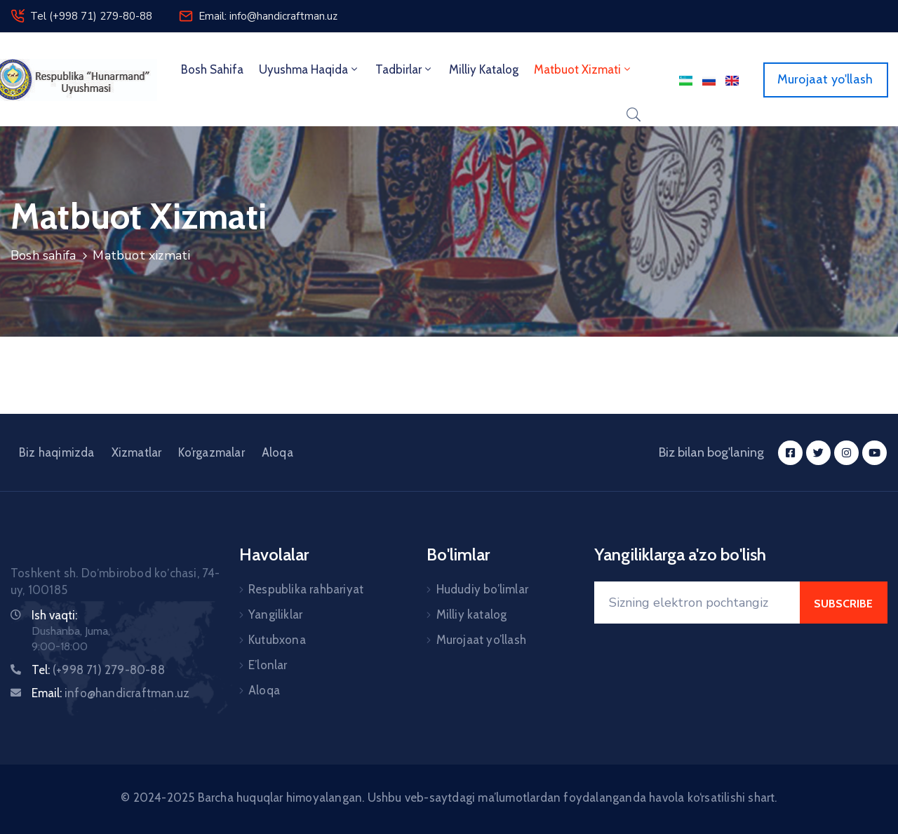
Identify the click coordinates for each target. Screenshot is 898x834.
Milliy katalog (471, 614)
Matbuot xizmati (583, 69)
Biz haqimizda (57, 452)
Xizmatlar (137, 452)
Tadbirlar (404, 69)
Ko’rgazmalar (211, 452)
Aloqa (277, 452)
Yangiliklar (275, 614)
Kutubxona (277, 640)
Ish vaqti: (54, 615)
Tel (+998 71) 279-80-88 (91, 16)
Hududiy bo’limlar (482, 589)
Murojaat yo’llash (481, 640)
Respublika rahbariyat (305, 589)
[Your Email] (697, 602)
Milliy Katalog (483, 69)
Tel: (98, 670)
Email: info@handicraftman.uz (268, 16)
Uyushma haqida (309, 69)
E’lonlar (268, 665)
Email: (110, 693)
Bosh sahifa (212, 69)
